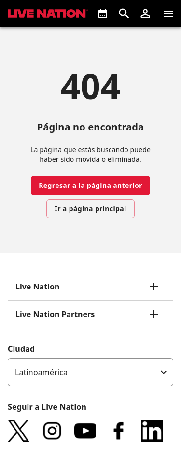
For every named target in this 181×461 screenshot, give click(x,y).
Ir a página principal (90, 208)
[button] (145, 13)
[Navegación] (168, 13)
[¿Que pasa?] (102, 13)
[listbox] (90, 372)
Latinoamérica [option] (41, 372)
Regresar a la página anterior (90, 185)
